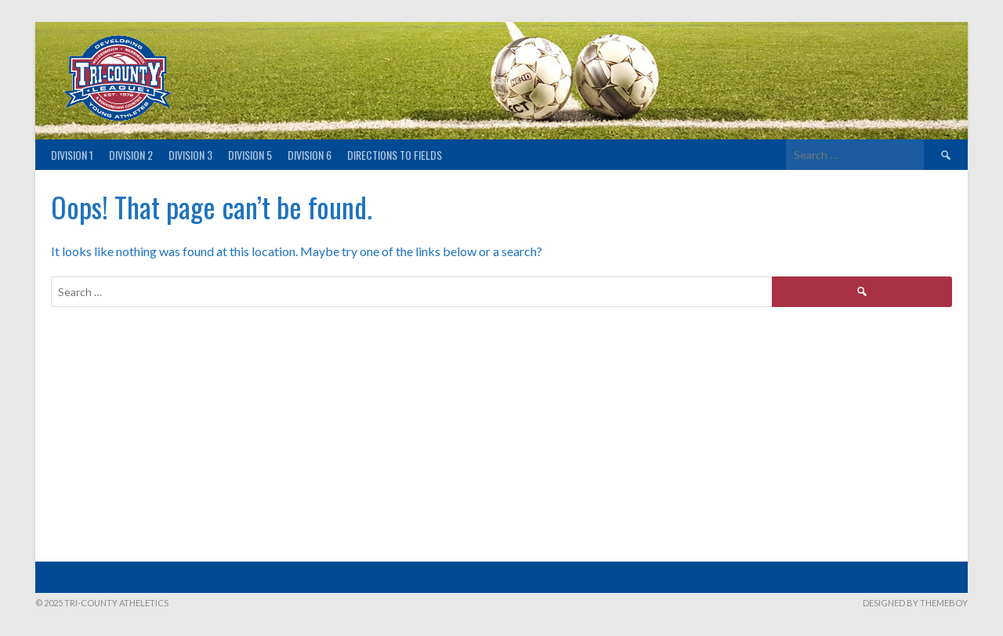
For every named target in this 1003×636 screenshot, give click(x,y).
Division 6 (309, 154)
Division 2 (131, 154)
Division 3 (190, 154)
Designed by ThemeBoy (915, 603)
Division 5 (250, 154)
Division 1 (72, 154)
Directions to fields (394, 154)
